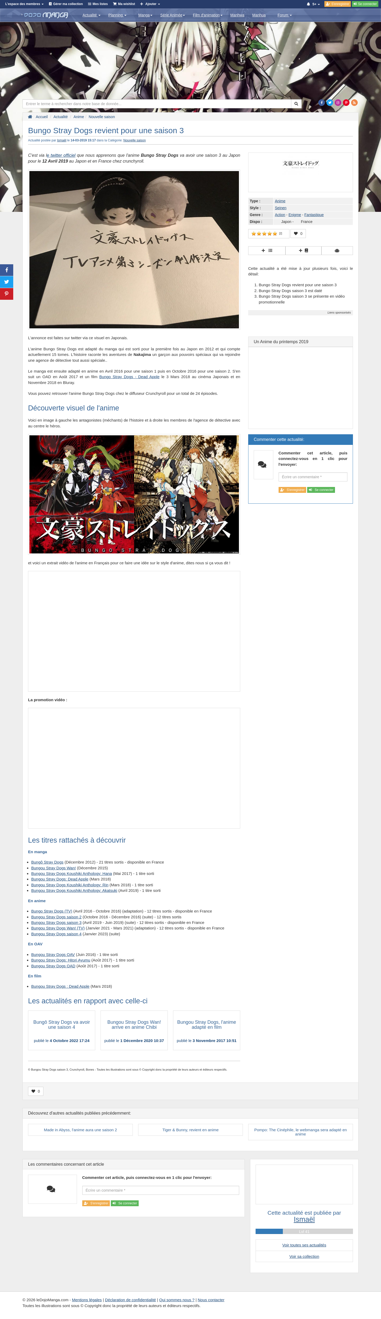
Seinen (281, 208)
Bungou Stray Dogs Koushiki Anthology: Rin (69, 885)
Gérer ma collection (68, 4)
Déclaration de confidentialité (130, 1300)
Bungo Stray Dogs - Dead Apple (129, 376)
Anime (280, 201)
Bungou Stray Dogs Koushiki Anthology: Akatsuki (74, 890)
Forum (285, 15)
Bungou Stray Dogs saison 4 (56, 934)
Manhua (259, 15)
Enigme (294, 215)
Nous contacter (211, 1300)
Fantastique (314, 215)
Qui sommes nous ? (176, 1300)
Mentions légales (87, 1300)
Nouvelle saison (134, 140)
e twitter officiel (61, 155)
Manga (145, 15)
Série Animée (172, 15)
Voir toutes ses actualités (304, 1245)
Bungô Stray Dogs (47, 862)
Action (280, 215)
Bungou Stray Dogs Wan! (53, 868)
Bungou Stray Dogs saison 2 (56, 917)
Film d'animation (208, 15)
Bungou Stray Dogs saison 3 (56, 922)
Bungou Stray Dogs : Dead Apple (60, 986)
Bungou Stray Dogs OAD (53, 966)
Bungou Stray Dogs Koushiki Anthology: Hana (71, 873)
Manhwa (237, 15)
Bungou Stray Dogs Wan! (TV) (58, 928)
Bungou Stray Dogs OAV (53, 954)
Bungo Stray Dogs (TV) (51, 911)
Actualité (92, 15)
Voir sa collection (304, 1256)
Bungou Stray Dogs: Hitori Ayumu (60, 960)
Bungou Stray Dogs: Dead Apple (59, 879)
